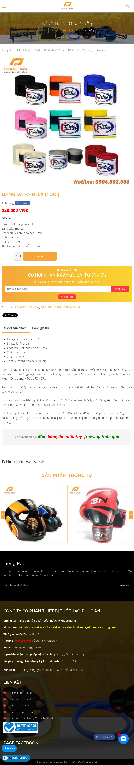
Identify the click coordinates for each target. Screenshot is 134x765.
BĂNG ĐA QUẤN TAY (72, 50)
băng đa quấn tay (64, 436)
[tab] (16, 328)
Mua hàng (39, 256)
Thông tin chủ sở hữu (20, 692)
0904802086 (18, 758)
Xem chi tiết (67, 296)
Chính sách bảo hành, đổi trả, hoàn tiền (31, 718)
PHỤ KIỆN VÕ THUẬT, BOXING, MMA (37, 50)
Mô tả (14, 328)
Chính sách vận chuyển (21, 712)
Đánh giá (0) (40, 328)
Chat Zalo (9, 748)
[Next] (131, 515)
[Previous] (3, 515)
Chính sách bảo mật (20, 699)
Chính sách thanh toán (21, 705)
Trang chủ (7, 50)
